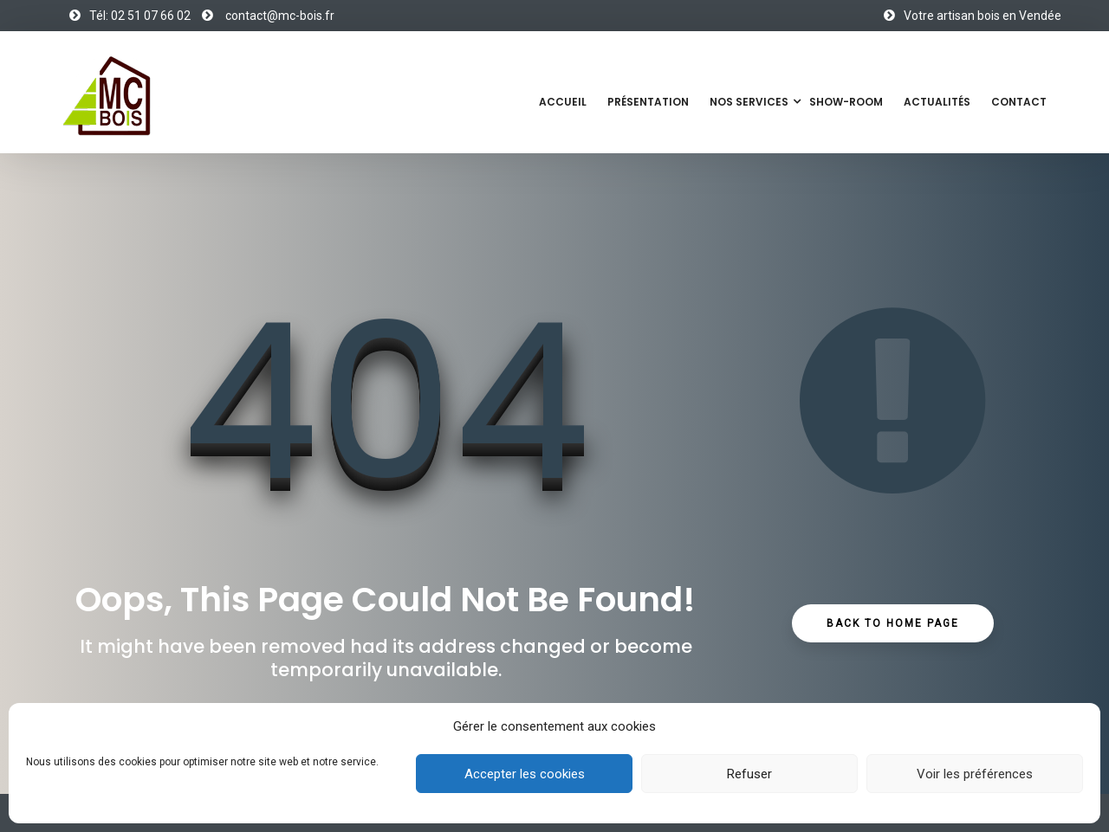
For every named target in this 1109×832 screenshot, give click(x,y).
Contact (1019, 101)
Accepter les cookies (524, 774)
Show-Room (846, 101)
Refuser (749, 774)
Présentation (648, 101)
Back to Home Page (893, 623)
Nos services (749, 101)
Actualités (937, 101)
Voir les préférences (975, 774)
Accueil (563, 101)
